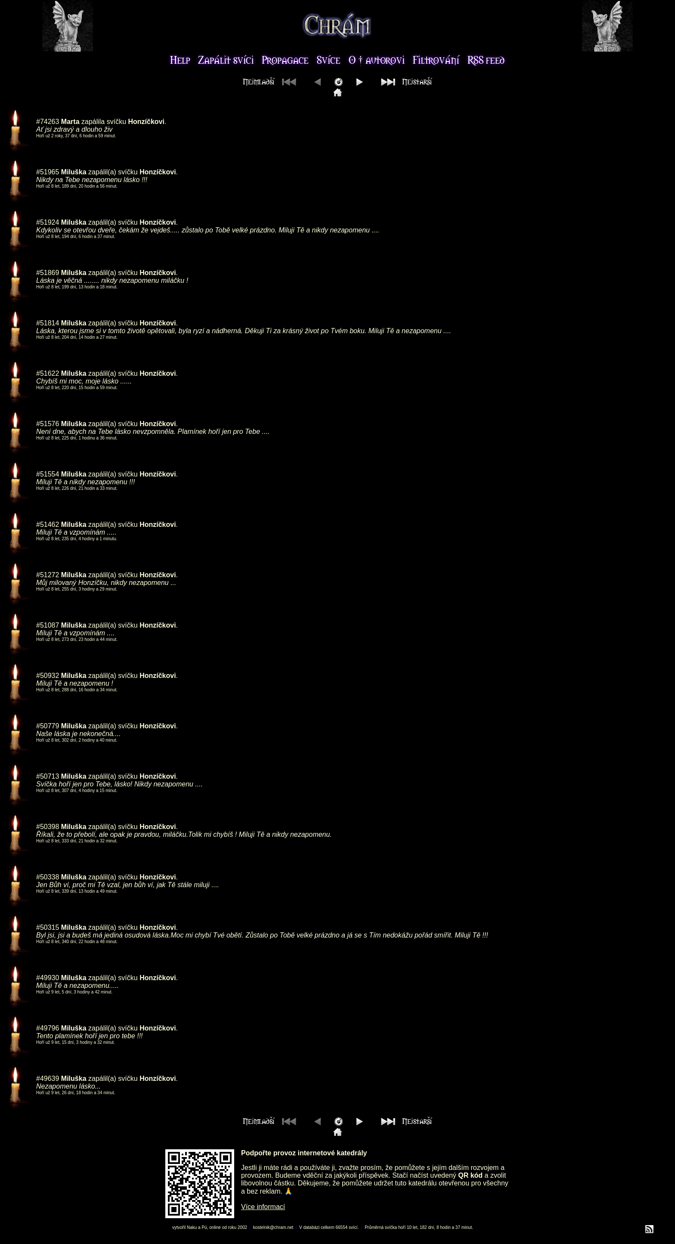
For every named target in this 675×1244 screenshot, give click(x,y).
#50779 (47, 726)
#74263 (47, 121)
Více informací (263, 1206)
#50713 (47, 776)
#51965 (47, 172)
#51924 (47, 222)
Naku (192, 1227)
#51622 (47, 373)
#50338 (47, 877)
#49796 (47, 1028)
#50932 (47, 675)
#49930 (47, 977)
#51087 (47, 625)
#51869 (47, 272)
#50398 (47, 826)
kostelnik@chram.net (273, 1227)
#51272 (47, 575)
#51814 (47, 323)
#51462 (47, 524)
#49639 (47, 1078)
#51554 (47, 474)
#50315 (47, 927)
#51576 (47, 423)
